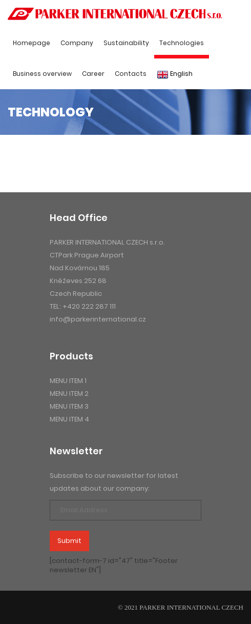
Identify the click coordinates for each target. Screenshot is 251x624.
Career (93, 73)
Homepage (31, 42)
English (175, 73)
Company (76, 42)
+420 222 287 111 (89, 306)
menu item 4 (69, 419)
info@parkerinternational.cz (98, 319)
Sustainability (126, 42)
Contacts (131, 73)
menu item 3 (69, 406)
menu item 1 (68, 381)
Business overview (42, 73)
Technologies (181, 42)
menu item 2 (69, 393)
